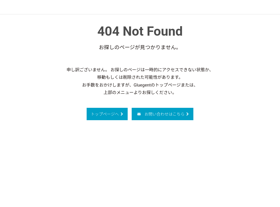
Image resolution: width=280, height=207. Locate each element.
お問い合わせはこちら (163, 114)
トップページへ (107, 114)
